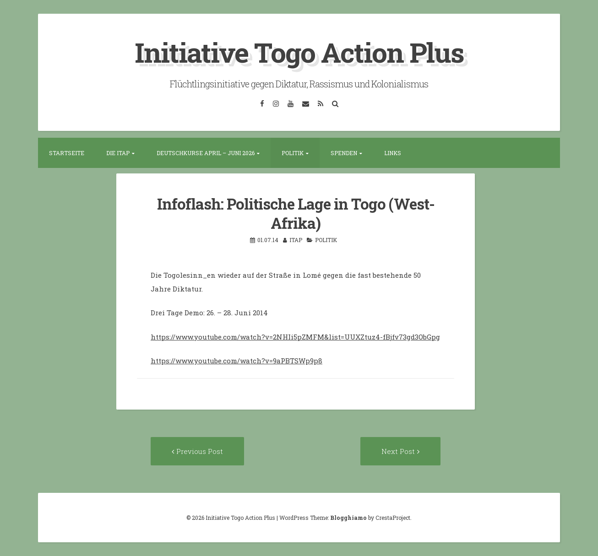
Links (392, 153)
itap (295, 239)
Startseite (66, 153)
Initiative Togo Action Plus (299, 52)
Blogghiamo (348, 517)
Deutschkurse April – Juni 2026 (206, 153)
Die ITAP (118, 153)
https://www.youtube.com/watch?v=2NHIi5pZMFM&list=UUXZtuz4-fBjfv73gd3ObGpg (295, 336)
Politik (293, 153)
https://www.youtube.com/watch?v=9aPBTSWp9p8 (236, 360)
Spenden (344, 153)
